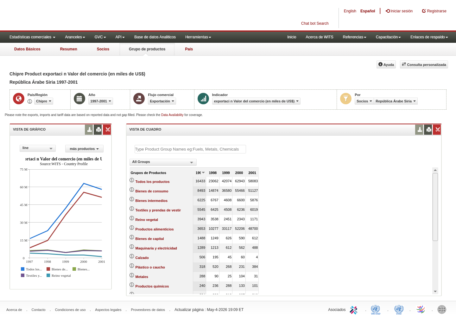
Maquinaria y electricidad (156, 248)
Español (367, 11)
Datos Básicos (27, 49)
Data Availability (172, 115)
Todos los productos (153, 182)
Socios (103, 49)
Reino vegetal (147, 220)
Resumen (68, 49)
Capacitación (388, 37)
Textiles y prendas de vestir (158, 210)
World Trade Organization (421, 309)
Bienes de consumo (152, 191)
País (189, 49)
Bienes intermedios (152, 201)
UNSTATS (399, 309)
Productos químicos (152, 286)
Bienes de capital (150, 239)
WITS (63, 16)
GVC (100, 37)
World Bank (443, 309)
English (350, 11)
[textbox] (190, 149)
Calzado (142, 258)
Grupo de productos (147, 49)
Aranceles (75, 37)
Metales (142, 277)
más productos (84, 149)
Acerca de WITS (319, 37)
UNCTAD (376, 309)
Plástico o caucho (150, 267)
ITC (354, 309)
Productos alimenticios (155, 229)
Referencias (354, 37)
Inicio (291, 37)
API (120, 37)
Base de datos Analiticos (155, 37)
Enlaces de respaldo (429, 37)
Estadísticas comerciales (32, 37)
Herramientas (198, 37)
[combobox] (38, 148)
